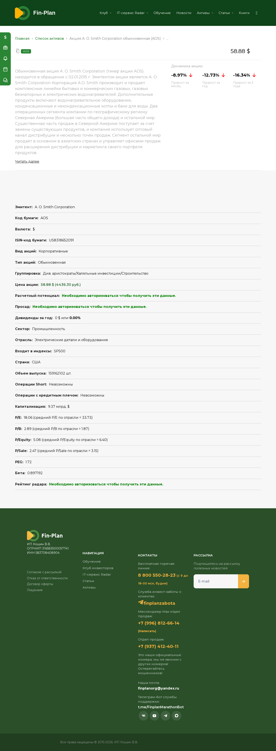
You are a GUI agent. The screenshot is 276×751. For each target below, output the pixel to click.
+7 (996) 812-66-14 (158, 623)
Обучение (162, 13)
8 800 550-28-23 (157, 575)
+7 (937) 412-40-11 (158, 646)
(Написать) (147, 631)
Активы (205, 13)
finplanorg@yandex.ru (158, 688)
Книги (244, 13)
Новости (183, 13)
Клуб (105, 13)
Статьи (226, 13)
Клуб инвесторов (98, 568)
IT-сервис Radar (132, 13)
